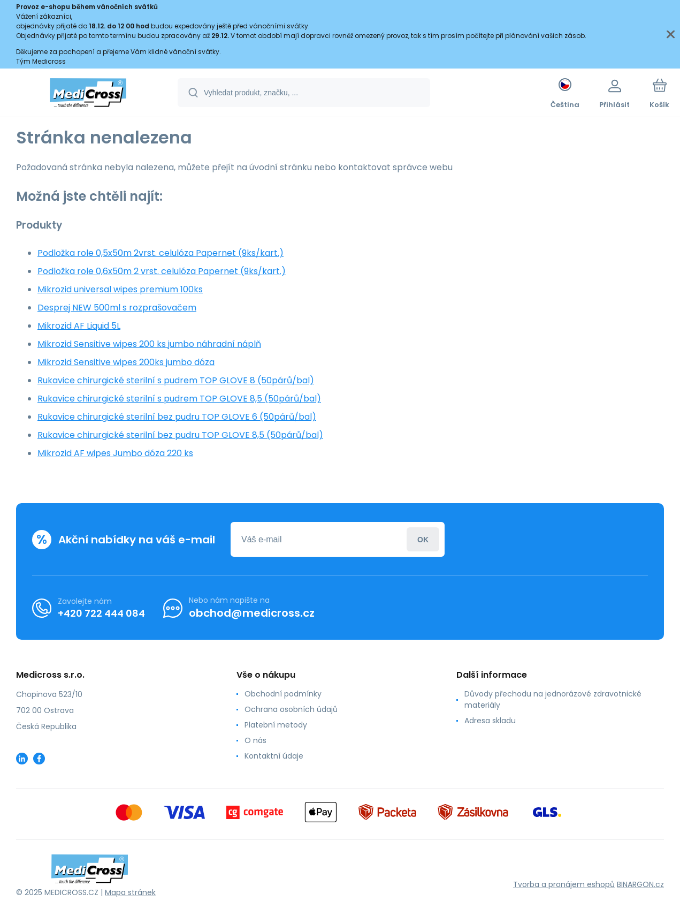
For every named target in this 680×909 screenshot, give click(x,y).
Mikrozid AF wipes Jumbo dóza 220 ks (115, 453)
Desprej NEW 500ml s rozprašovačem (116, 307)
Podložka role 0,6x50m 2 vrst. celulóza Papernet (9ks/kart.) (161, 271)
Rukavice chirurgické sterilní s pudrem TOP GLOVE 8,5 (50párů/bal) (179, 398)
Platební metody (276, 724)
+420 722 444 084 (101, 613)
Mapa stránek (130, 892)
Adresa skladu (490, 720)
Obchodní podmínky (283, 693)
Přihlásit (423, 539)
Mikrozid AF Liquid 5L (78, 326)
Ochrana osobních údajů (291, 709)
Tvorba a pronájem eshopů (564, 884)
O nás (255, 740)
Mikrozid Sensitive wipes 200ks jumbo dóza (126, 362)
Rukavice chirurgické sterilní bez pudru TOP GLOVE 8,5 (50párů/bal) (180, 435)
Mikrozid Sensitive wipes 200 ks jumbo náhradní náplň (149, 344)
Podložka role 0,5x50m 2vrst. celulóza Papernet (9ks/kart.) (160, 253)
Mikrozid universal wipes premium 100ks (120, 289)
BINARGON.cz (640, 884)
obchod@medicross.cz (252, 612)
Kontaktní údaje (274, 756)
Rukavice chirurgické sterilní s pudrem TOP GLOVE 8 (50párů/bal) (175, 380)
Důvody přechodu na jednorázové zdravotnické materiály (552, 699)
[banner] (88, 94)
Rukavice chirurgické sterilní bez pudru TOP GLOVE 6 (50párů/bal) (176, 417)
